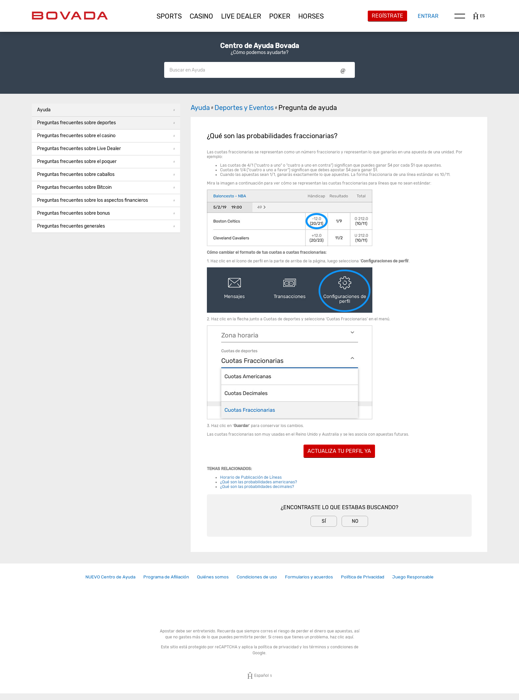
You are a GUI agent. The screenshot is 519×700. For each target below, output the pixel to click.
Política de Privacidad (362, 576)
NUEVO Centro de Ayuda (110, 576)
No (355, 521)
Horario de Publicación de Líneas (251, 477)
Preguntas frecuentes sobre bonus (106, 213)
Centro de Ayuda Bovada (259, 46)
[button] (169, 16)
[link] (110, 577)
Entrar (428, 16)
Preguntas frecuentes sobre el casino (106, 135)
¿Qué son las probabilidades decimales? (257, 486)
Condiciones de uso (257, 576)
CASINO (201, 16)
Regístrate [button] (387, 16)
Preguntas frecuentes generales (106, 226)
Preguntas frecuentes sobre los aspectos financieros (106, 200)
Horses (311, 16)
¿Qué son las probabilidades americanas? (258, 482)
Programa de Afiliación (166, 576)
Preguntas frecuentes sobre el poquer (106, 161)
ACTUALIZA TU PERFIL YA (339, 451)
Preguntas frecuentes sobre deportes (106, 123)
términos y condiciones (331, 647)
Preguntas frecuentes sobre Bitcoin (106, 187)
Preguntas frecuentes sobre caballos (106, 174)
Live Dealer (241, 16)
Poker (279, 16)
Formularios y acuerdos (309, 576)
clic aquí (345, 637)
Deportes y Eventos (246, 108)
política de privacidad (278, 647)
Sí (324, 521)
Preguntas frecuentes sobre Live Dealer (106, 148)
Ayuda (106, 110)
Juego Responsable (413, 576)
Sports (169, 16)
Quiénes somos (213, 576)
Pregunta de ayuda (307, 108)
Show (343, 70)
